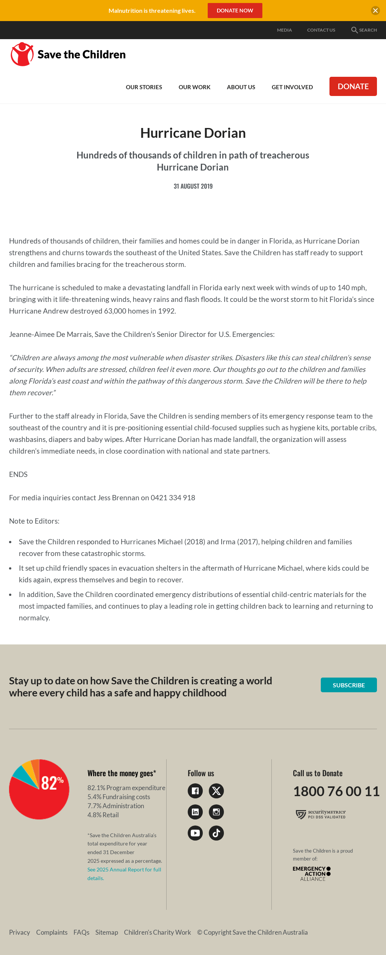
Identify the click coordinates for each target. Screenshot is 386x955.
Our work (194, 87)
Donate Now (235, 10)
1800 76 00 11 (336, 791)
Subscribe (349, 684)
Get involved (292, 87)
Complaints (51, 932)
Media (284, 30)
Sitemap (106, 932)
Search (363, 30)
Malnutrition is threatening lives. (152, 10)
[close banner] (375, 11)
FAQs (81, 932)
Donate (353, 86)
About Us (241, 87)
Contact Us (321, 30)
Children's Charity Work (157, 932)
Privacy (19, 932)
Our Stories (144, 87)
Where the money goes (120, 772)
